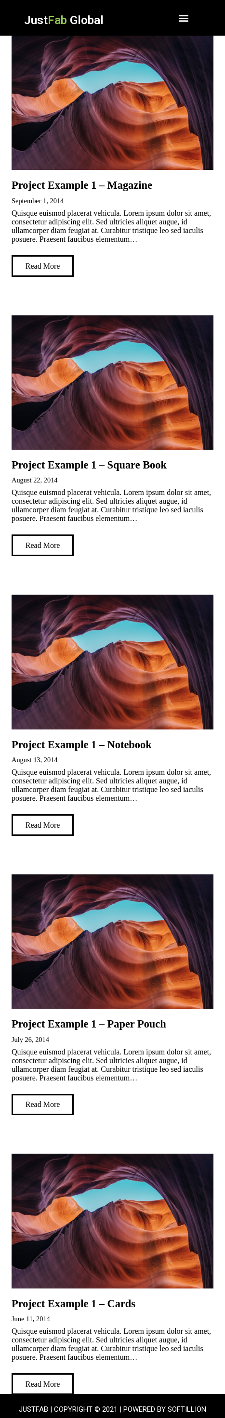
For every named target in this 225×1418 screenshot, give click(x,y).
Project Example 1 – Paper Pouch (89, 1024)
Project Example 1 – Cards (73, 1304)
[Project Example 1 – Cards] (112, 1221)
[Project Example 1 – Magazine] (112, 103)
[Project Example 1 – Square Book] (112, 382)
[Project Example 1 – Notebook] (112, 662)
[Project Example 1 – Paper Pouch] (112, 941)
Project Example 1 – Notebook (82, 745)
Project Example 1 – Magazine (82, 185)
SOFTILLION (187, 1409)
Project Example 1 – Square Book (89, 465)
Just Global (64, 20)
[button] (184, 18)
